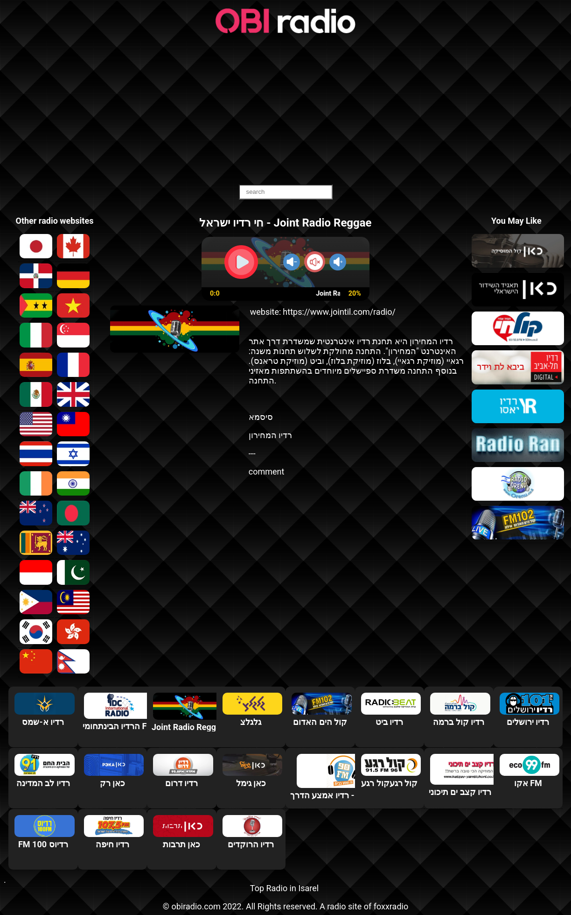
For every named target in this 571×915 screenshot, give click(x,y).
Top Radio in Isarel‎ (284, 888)
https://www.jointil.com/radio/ (339, 312)
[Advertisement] (285, 109)
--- (252, 453)
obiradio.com (195, 906)
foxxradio (391, 906)
